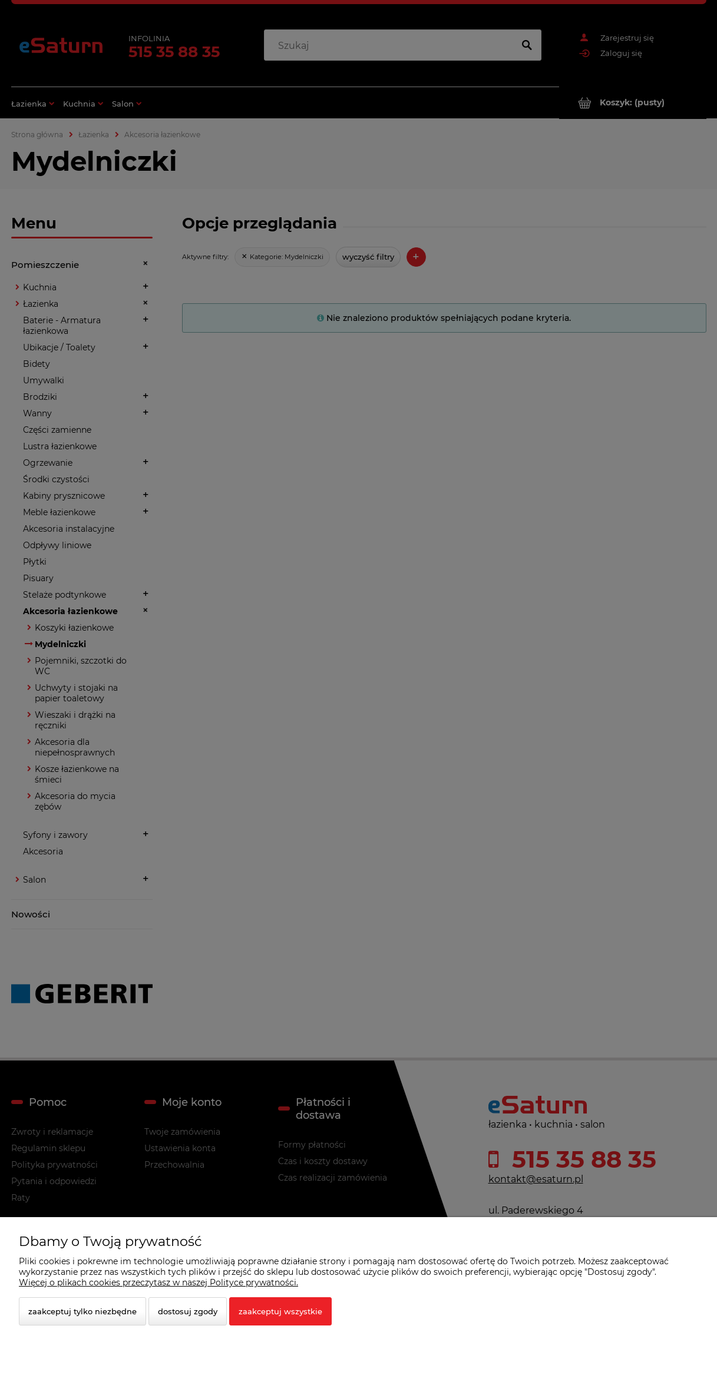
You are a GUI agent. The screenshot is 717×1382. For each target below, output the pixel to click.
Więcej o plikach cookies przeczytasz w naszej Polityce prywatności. (158, 1282)
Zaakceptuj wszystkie (280, 1311)
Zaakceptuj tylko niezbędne (82, 1311)
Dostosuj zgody (187, 1311)
